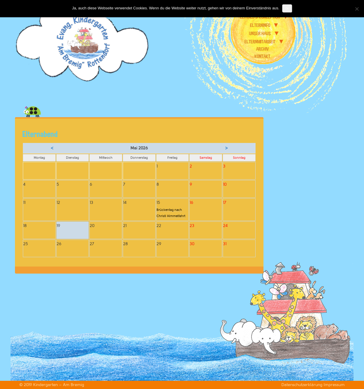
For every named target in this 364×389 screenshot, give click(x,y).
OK (287, 8)
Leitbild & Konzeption (260, 17)
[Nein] (357, 9)
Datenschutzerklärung (302, 385)
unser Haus (260, 33)
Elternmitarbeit (259, 41)
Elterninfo (260, 25)
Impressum (334, 385)
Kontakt (262, 56)
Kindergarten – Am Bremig (58, 385)
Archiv (262, 49)
